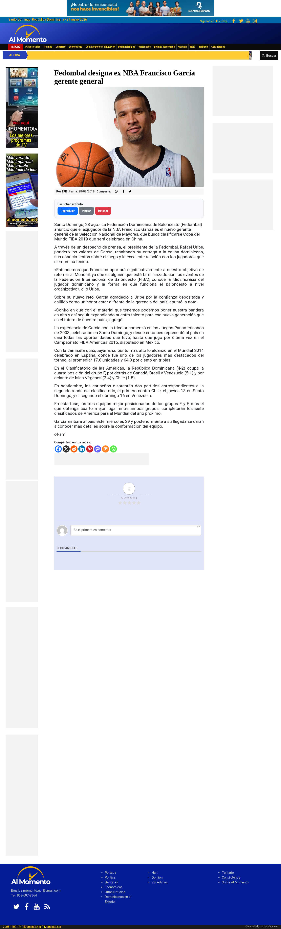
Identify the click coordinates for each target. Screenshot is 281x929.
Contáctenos (218, 46)
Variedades (144, 46)
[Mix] (105, 448)
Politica (48, 46)
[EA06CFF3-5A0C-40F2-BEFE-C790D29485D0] (22, 107)
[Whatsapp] (113, 448)
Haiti (192, 46)
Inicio (15, 47)
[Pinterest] (89, 448)
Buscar (271, 55)
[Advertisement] (22, 291)
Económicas (75, 46)
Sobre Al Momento (235, 882)
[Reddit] (74, 448)
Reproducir (68, 210)
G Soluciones (271, 926)
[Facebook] (58, 448)
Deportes (60, 46)
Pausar (86, 210)
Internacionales (126, 46)
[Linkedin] (81, 448)
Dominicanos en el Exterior (100, 46)
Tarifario (203, 46)
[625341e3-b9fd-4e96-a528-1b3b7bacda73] (140, 7)
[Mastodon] (97, 448)
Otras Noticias (33, 46)
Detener (103, 210)
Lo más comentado (164, 46)
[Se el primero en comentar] (135, 530)
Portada (110, 873)
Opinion (182, 46)
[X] (66, 448)
